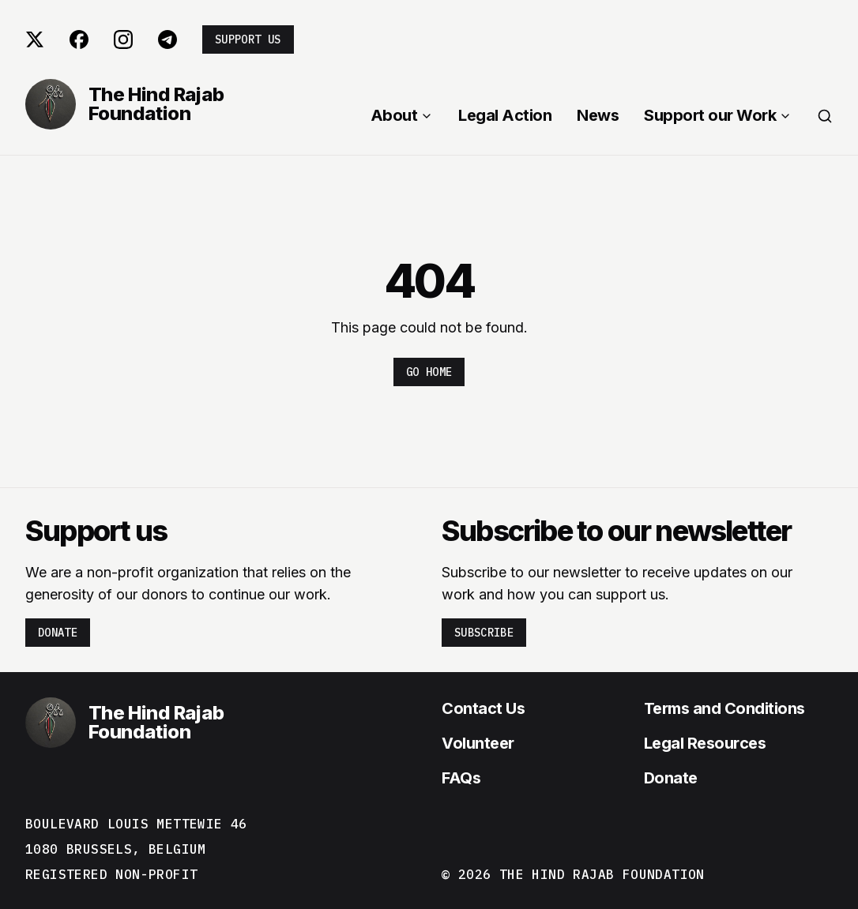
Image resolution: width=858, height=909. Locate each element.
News (598, 115)
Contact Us (483, 708)
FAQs (461, 777)
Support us (248, 39)
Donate (57, 632)
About (402, 115)
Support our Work (718, 115)
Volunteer (478, 743)
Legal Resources (705, 743)
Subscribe (484, 632)
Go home (429, 372)
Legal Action (504, 115)
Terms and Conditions (724, 708)
